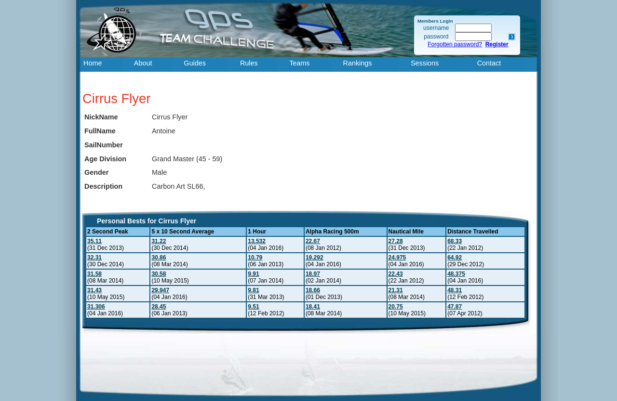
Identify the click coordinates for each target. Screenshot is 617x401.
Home (92, 63)
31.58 (94, 274)
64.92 (454, 257)
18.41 (313, 306)
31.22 (158, 241)
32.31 (94, 257)
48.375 (456, 274)
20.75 (396, 306)
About (143, 63)
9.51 (253, 306)
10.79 (255, 257)
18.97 (313, 274)
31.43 (94, 290)
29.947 (160, 290)
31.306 (96, 306)
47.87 (454, 306)
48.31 (454, 290)
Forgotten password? (455, 44)
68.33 (454, 241)
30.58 (158, 274)
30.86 (158, 257)
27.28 (396, 241)
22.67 (313, 241)
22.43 (396, 274)
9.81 (253, 290)
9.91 (253, 274)
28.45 (158, 306)
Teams (299, 63)
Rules (249, 63)
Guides (195, 63)
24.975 (397, 257)
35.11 (94, 241)
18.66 (313, 290)
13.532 (257, 241)
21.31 (396, 290)
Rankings (357, 63)
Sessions (425, 63)
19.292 (314, 257)
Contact (489, 63)
